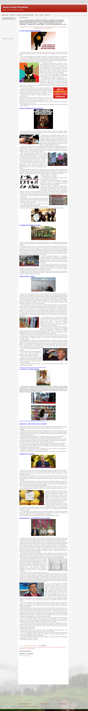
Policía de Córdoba (53, 647)
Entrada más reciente (24, 703)
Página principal (5, 14)
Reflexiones (59, 647)
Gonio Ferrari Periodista (15, 7)
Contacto (41, 14)
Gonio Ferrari (12, 14)
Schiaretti (63, 647)
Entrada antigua (63, 703)
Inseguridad (42, 647)
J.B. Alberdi (19, 14)
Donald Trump (31, 647)
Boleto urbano (25, 647)
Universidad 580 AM (31, 648)
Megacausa (47, 647)
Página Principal (45, 703)
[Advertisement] (43, 693)
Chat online (47, 14)
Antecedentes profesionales (28, 14)
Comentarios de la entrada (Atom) (31, 706)
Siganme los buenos (23, 648)
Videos (36, 14)
